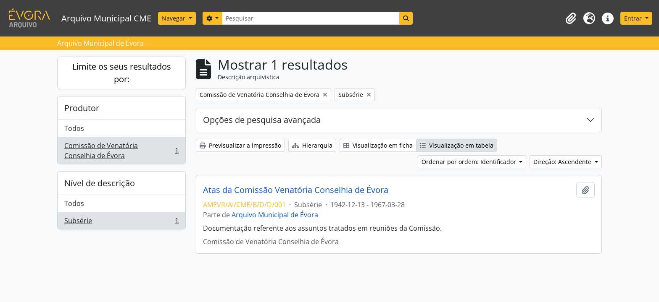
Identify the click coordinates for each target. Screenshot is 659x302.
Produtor (81, 108)
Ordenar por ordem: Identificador (470, 162)
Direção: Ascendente (563, 162)
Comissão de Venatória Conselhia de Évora (121, 150)
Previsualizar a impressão (240, 145)
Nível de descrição (99, 183)
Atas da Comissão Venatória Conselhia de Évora (295, 190)
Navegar (174, 18)
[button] (570, 18)
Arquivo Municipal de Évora (275, 214)
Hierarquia (312, 145)
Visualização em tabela (456, 145)
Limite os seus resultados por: (121, 73)
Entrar (633, 18)
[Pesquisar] (310, 18)
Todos (74, 128)
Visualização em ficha (378, 145)
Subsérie (121, 222)
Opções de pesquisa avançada (262, 119)
